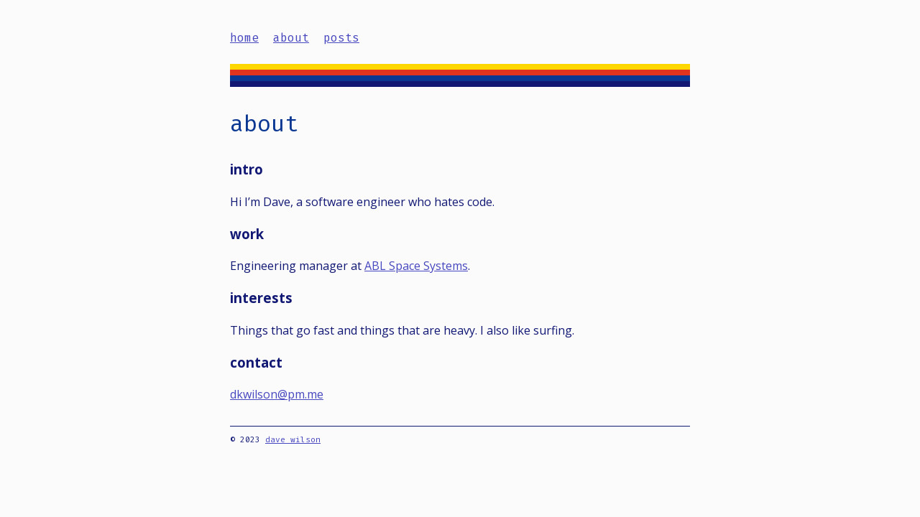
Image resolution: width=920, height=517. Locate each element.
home (244, 37)
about (291, 37)
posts (341, 37)
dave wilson (293, 439)
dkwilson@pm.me (276, 394)
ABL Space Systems (416, 266)
